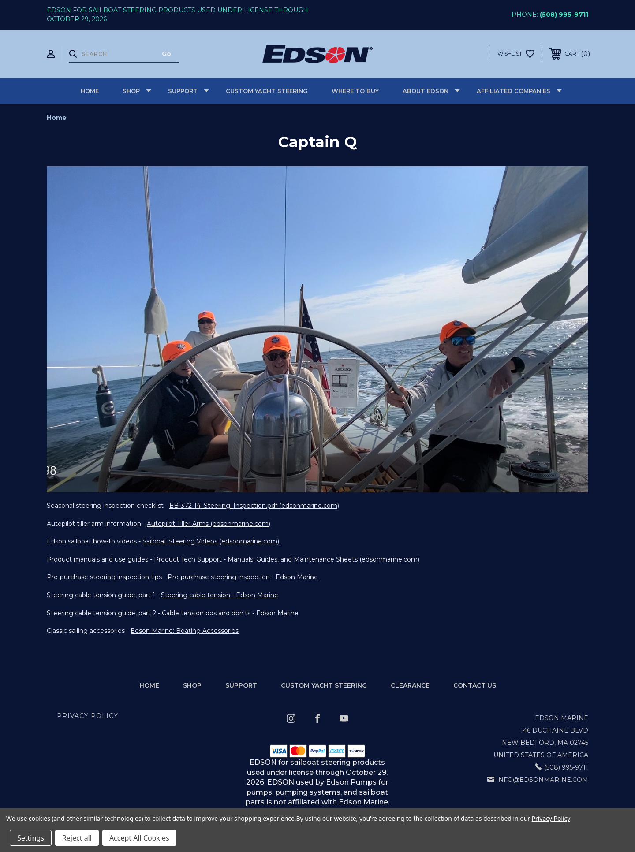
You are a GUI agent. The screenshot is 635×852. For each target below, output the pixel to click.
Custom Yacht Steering (267, 90)
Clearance (410, 685)
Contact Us (474, 685)
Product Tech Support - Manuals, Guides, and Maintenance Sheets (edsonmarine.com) (286, 559)
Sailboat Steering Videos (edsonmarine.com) (210, 541)
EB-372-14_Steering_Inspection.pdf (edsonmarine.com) (254, 506)
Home (90, 90)
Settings (30, 838)
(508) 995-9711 (564, 15)
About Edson (431, 91)
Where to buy (355, 90)
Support (188, 91)
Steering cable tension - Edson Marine (219, 595)
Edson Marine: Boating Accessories (185, 631)
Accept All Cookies (139, 838)
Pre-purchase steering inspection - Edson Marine (243, 577)
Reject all (77, 838)
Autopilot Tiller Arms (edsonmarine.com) (208, 524)
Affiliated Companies (519, 91)
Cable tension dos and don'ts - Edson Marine (230, 613)
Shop (137, 91)
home (149, 685)
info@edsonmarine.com (542, 780)
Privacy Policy (87, 716)
